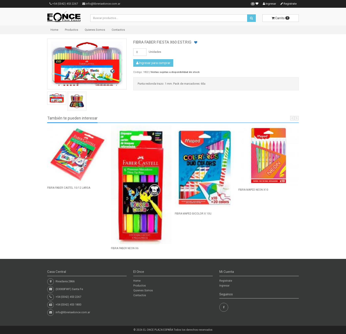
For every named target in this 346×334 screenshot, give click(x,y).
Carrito (281, 18)
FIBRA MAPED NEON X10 (253, 189)
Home (54, 29)
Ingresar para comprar (153, 63)
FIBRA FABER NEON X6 (125, 248)
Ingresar (269, 3)
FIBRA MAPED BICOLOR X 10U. (193, 213)
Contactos (118, 29)
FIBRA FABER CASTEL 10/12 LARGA (68, 187)
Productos (71, 29)
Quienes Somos (95, 29)
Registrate (288, 3)
